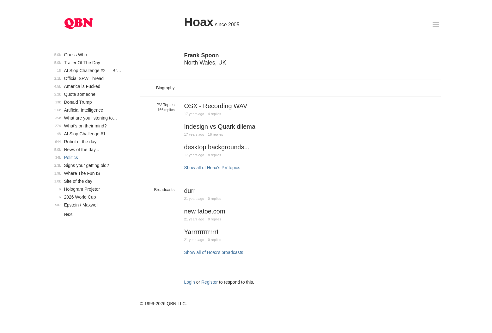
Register (209, 282)
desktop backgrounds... (217, 147)
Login (189, 282)
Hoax (199, 22)
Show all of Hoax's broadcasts (213, 252)
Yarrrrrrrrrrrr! (201, 231)
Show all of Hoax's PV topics (212, 167)
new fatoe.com (204, 211)
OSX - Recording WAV (215, 105)
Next (68, 214)
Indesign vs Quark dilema (220, 126)
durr (190, 190)
